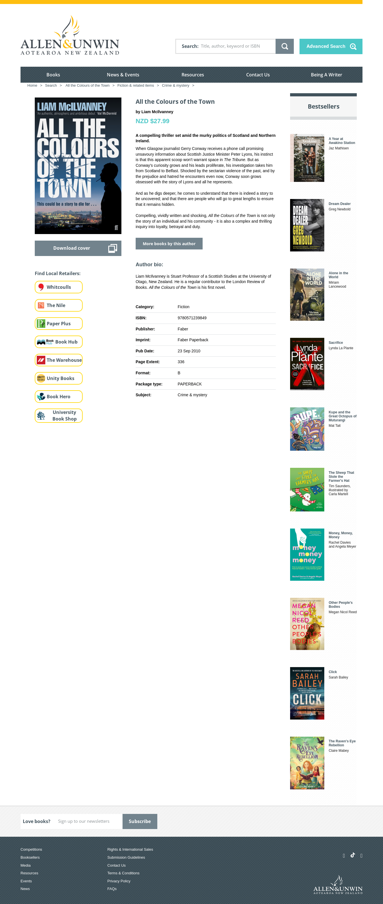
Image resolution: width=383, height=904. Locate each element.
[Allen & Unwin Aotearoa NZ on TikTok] (353, 855)
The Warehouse (64, 360)
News (25, 889)
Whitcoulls (59, 287)
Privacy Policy (119, 881)
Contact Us (258, 75)
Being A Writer (326, 75)
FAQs (112, 889)
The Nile (56, 305)
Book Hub (66, 342)
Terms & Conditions (123, 873)
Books (53, 75)
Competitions (31, 849)
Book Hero (58, 396)
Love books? (36, 821)
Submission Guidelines (126, 857)
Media (25, 865)
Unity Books (60, 378)
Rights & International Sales (130, 849)
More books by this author (169, 243)
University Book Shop (64, 415)
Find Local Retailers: (58, 273)
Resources (193, 75)
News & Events (123, 75)
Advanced (326, 46)
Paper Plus (59, 323)
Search (189, 46)
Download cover (71, 248)
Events (26, 881)
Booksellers (30, 857)
